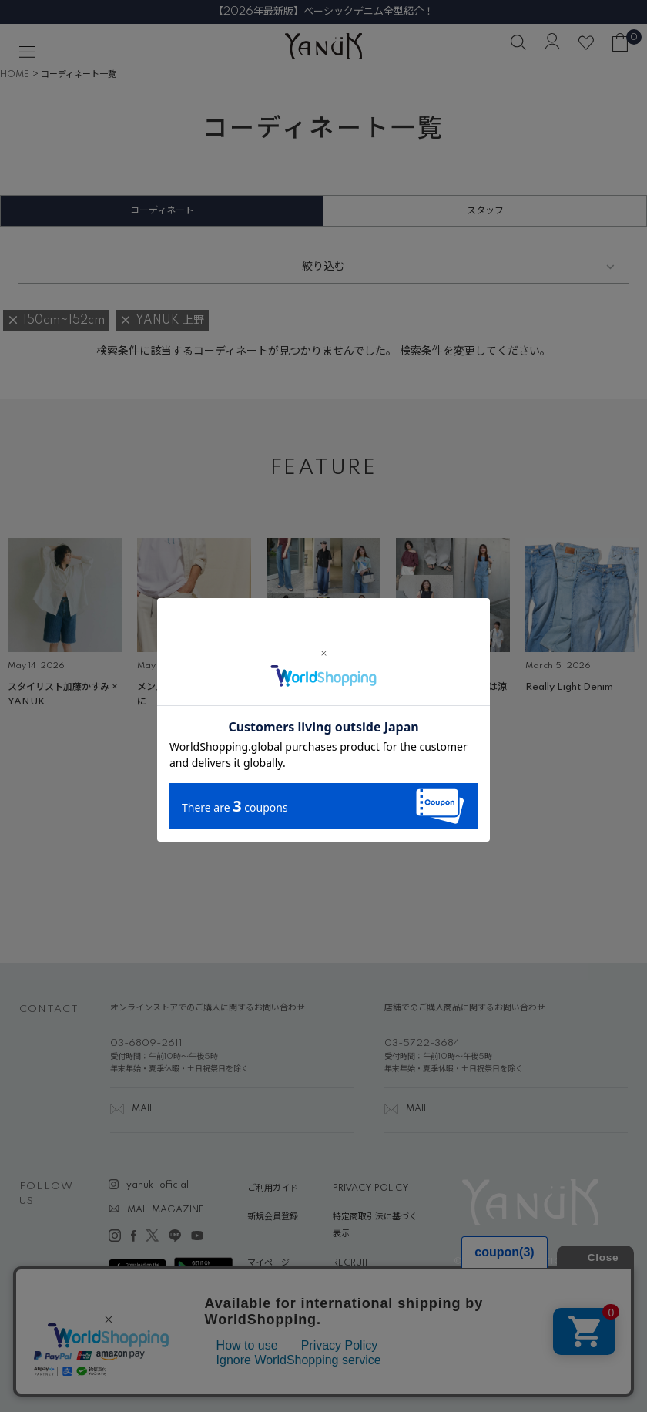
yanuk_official (157, 1185)
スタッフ (485, 211)
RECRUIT (351, 1263)
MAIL (143, 1109)
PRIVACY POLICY (371, 1188)
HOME (14, 74)
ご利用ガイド (272, 1188)
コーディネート (162, 211)
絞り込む (323, 267)
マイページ (268, 1263)
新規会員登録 (272, 1217)
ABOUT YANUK (280, 1291)
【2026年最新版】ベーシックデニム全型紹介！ (323, 11)
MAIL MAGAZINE (165, 1210)
